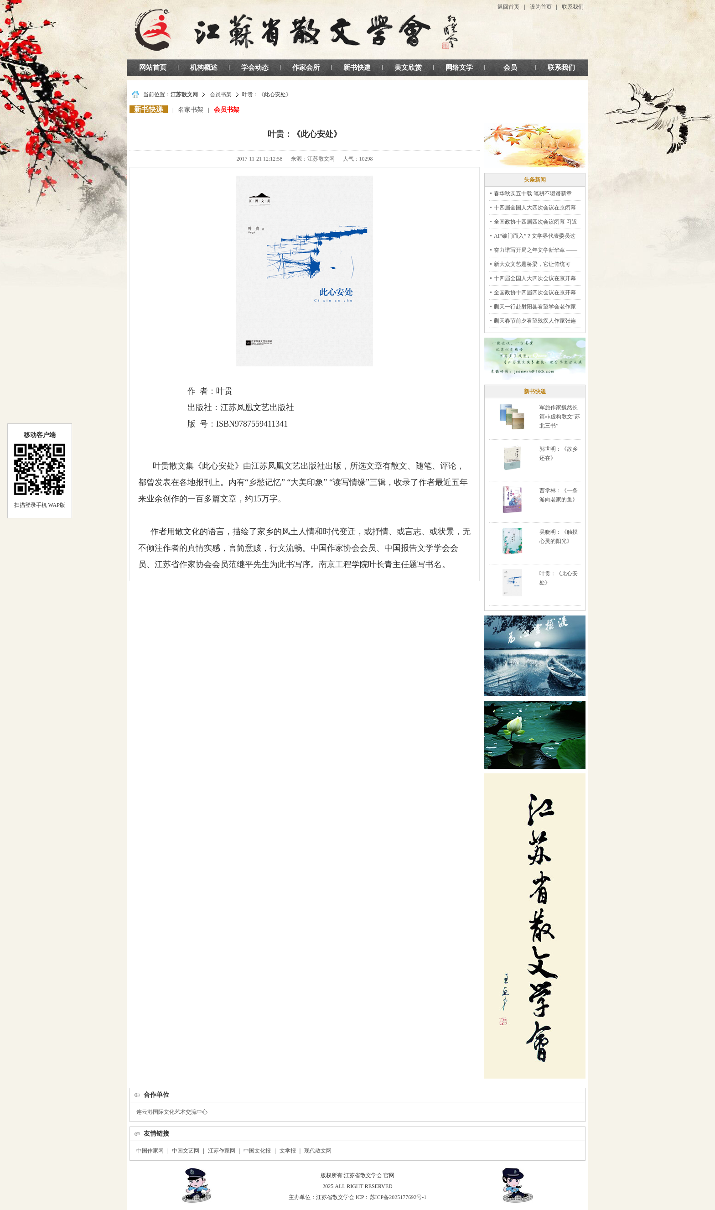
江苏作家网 (221, 1150)
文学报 (288, 1150)
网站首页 (152, 67)
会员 (510, 67)
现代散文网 (318, 1150)
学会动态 (255, 67)
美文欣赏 (408, 67)
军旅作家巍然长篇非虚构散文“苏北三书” (559, 416)
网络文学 (459, 67)
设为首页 (541, 7)
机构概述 (204, 67)
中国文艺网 (185, 1150)
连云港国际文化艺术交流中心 (171, 1112)
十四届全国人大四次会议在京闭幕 (535, 207)
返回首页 (508, 7)
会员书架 (221, 94)
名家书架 (190, 109)
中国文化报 (257, 1150)
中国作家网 (150, 1150)
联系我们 (573, 7)
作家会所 (306, 67)
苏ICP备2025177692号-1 (398, 1197)
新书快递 (357, 67)
